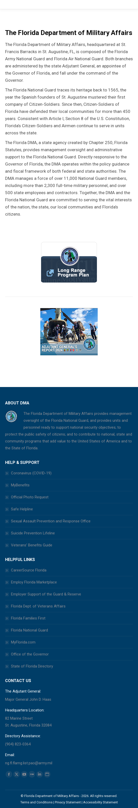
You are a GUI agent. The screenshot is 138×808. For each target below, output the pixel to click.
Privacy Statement (68, 802)
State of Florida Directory (32, 666)
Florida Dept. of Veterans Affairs (38, 606)
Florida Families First (28, 618)
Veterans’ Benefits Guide (31, 545)
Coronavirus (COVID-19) (31, 473)
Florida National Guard (29, 630)
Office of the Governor (30, 654)
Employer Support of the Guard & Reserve (46, 594)
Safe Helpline (22, 509)
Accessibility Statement (100, 802)
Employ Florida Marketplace (34, 582)
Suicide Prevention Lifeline (33, 533)
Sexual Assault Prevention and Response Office (51, 521)
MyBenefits (20, 485)
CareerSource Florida (28, 570)
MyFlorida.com (23, 642)
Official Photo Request (29, 497)
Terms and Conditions (36, 802)
